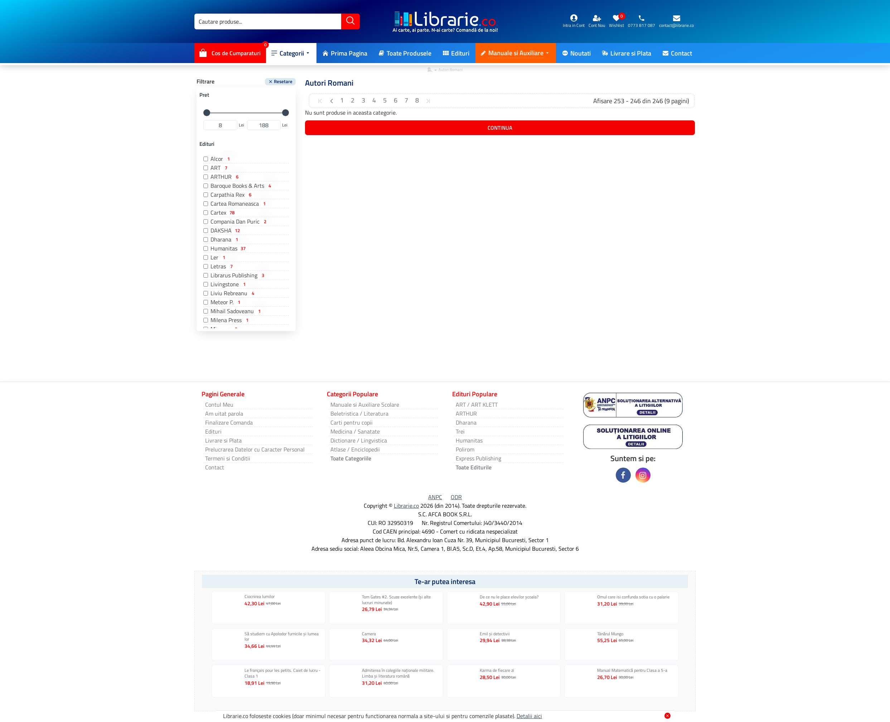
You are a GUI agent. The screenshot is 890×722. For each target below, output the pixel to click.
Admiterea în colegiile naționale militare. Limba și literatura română (398, 673)
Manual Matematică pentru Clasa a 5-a (632, 670)
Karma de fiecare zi (497, 670)
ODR (456, 497)
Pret (204, 95)
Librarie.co (406, 505)
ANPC (435, 497)
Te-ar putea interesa (445, 581)
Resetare (283, 81)
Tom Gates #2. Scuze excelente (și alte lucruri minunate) (396, 599)
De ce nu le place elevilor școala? (509, 597)
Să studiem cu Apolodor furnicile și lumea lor (282, 636)
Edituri (206, 144)
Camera (369, 634)
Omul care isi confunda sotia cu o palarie (633, 597)
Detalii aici (529, 716)
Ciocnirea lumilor (260, 596)
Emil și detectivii (495, 634)
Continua (500, 128)
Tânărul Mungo (610, 634)
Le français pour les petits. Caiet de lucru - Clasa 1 (282, 673)
